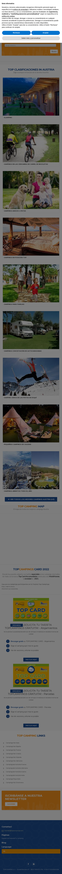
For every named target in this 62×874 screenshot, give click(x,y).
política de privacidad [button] (20, 9)
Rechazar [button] (16, 33)
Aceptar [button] (46, 33)
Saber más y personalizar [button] (31, 38)
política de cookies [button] (8, 16)
